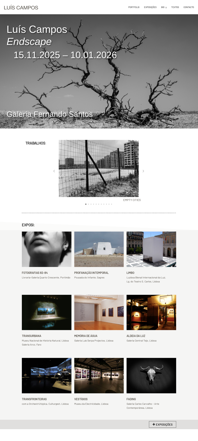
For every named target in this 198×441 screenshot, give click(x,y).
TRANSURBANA (31, 335)
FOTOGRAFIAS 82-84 (35, 272)
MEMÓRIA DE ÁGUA (85, 335)
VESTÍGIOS (81, 399)
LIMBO (130, 272)
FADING (131, 399)
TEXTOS (175, 7)
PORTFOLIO (133, 7)
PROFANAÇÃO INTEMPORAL (91, 272)
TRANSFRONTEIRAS (34, 399)
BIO (162, 7)
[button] (54, 171)
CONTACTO (189, 7)
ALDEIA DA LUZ (136, 335)
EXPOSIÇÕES (150, 7)
